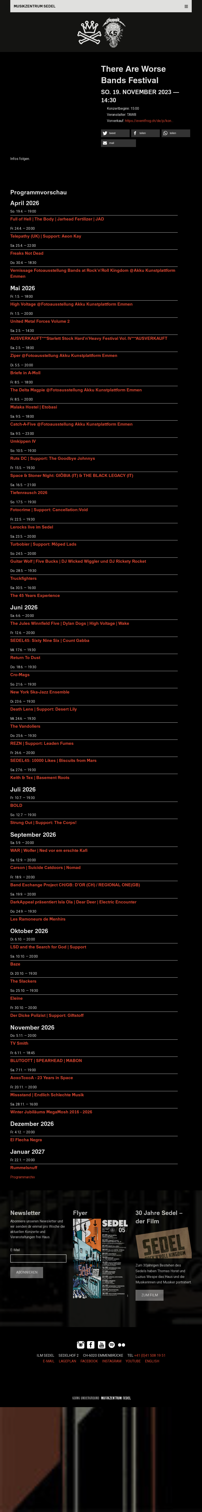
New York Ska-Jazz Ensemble (40, 691)
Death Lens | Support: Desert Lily (43, 708)
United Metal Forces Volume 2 (40, 321)
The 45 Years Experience (35, 595)
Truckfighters (23, 578)
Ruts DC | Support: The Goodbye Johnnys (52, 458)
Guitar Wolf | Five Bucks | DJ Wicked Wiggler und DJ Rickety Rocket (78, 561)
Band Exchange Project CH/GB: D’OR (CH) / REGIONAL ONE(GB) (75, 884)
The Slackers (23, 981)
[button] (115, 133)
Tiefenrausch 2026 (28, 492)
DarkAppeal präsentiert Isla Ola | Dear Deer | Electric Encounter (73, 901)
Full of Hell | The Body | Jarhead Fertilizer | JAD (57, 218)
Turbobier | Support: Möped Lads (43, 543)
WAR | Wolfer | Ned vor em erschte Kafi (48, 850)
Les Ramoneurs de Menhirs (38, 918)
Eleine (16, 998)
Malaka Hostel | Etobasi (33, 406)
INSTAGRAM (111, 1361)
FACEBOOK (89, 1361)
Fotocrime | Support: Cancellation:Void (49, 509)
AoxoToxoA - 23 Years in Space (41, 1077)
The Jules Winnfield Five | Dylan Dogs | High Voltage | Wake (69, 623)
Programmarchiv (22, 1177)
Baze (15, 963)
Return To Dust (25, 657)
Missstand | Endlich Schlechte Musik (47, 1094)
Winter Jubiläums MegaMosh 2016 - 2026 (51, 1111)
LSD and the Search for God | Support (48, 946)
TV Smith (19, 1043)
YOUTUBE (133, 1361)
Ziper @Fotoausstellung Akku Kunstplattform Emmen (63, 355)
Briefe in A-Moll (25, 372)
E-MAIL (48, 1361)
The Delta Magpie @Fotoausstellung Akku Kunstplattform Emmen (76, 389)
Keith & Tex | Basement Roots (40, 777)
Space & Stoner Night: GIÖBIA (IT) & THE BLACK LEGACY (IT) (71, 475)
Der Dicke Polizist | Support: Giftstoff (47, 1015)
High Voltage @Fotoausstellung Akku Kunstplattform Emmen (71, 303)
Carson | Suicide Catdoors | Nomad (45, 867)
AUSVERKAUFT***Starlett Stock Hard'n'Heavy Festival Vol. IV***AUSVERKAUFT (88, 338)
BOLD (16, 805)
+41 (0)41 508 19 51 (149, 1355)
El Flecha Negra (26, 1139)
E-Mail (15, 1250)
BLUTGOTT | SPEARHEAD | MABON (46, 1060)
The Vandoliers (25, 726)
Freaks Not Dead (27, 253)
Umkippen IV (23, 441)
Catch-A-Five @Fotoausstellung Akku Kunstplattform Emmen (71, 423)
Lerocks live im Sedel (31, 526)
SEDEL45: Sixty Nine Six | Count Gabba (49, 640)
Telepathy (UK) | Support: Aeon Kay (45, 235)
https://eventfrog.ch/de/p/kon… (149, 121)
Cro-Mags (20, 674)
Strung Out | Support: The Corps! (43, 822)
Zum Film (149, 1295)
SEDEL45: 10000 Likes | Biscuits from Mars (53, 760)
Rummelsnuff (23, 1167)
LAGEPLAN (67, 1361)
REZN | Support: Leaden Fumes (42, 743)
